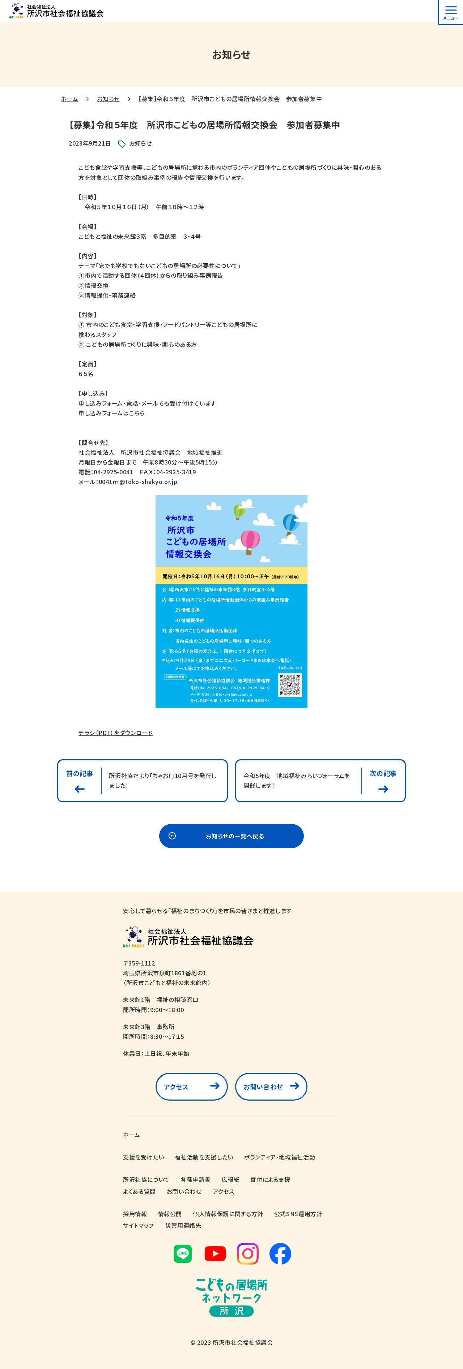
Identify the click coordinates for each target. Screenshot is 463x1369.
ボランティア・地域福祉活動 (279, 1157)
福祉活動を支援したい (204, 1157)
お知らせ (108, 98)
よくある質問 (139, 1191)
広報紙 (230, 1179)
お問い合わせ (263, 1086)
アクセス (176, 1086)
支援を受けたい (143, 1157)
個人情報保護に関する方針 (228, 1213)
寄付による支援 (270, 1179)
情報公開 (170, 1213)
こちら (137, 413)
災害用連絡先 (183, 1225)
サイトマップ (138, 1225)
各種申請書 (195, 1179)
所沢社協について (146, 1179)
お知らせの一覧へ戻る (235, 836)
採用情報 (135, 1213)
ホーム (69, 98)
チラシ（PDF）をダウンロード (115, 732)
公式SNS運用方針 (298, 1213)
